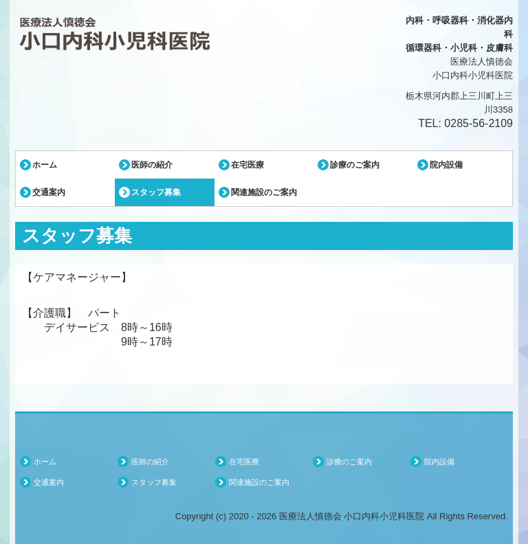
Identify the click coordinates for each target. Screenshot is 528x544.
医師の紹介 (152, 165)
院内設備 (446, 165)
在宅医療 (247, 165)
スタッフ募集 (156, 192)
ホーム (44, 165)
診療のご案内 (355, 165)
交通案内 (48, 192)
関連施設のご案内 (264, 192)
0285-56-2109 (478, 123)
